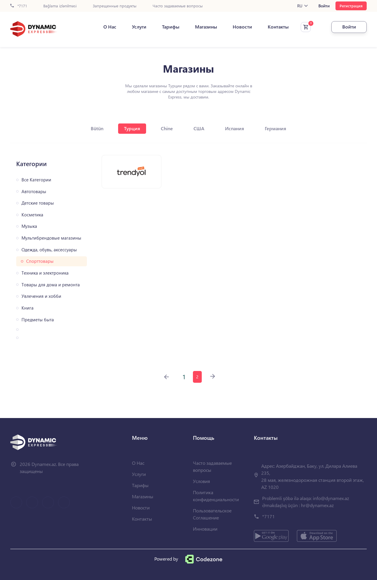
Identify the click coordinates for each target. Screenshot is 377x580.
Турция (132, 128)
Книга (28, 308)
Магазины (206, 26)
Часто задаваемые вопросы (178, 6)
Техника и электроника (45, 273)
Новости (242, 26)
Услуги (139, 26)
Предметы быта (38, 319)
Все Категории (36, 180)
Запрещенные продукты (114, 6)
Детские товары (38, 203)
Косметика (32, 215)
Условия (201, 481)
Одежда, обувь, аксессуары (49, 250)
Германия (275, 128)
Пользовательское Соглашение (212, 514)
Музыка (29, 226)
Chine (167, 128)
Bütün (97, 128)
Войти (324, 6)
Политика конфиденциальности (216, 495)
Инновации (205, 529)
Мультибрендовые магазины (51, 238)
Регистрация (351, 5)
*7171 (18, 6)
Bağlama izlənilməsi (60, 6)
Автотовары (34, 191)
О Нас (109, 26)
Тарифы (170, 26)
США (199, 128)
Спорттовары (40, 261)
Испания (234, 128)
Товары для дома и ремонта (51, 285)
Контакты (278, 26)
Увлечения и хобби (41, 296)
